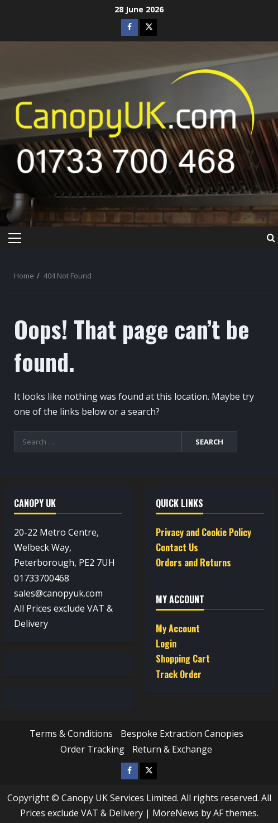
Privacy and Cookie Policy (203, 532)
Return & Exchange (172, 749)
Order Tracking (92, 749)
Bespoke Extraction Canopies (182, 733)
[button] (15, 238)
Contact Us (177, 547)
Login (166, 643)
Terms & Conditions (71, 733)
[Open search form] (271, 238)
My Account (178, 628)
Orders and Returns (193, 562)
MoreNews (175, 813)
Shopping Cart (183, 658)
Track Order (179, 674)
